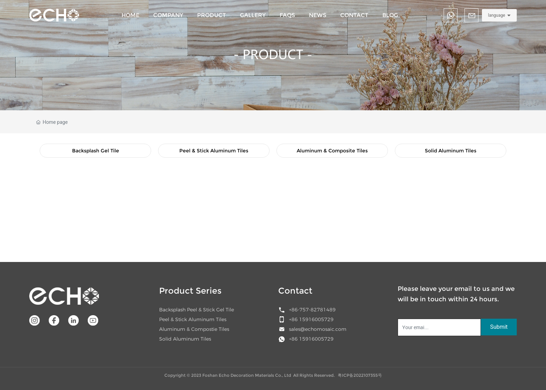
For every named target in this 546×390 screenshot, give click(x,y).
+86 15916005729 (311, 319)
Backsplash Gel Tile (95, 151)
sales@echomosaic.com (317, 329)
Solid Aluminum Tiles (450, 151)
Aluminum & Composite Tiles (332, 151)
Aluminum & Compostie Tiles (194, 329)
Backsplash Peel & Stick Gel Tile (196, 310)
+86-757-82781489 (312, 310)
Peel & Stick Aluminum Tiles (213, 151)
